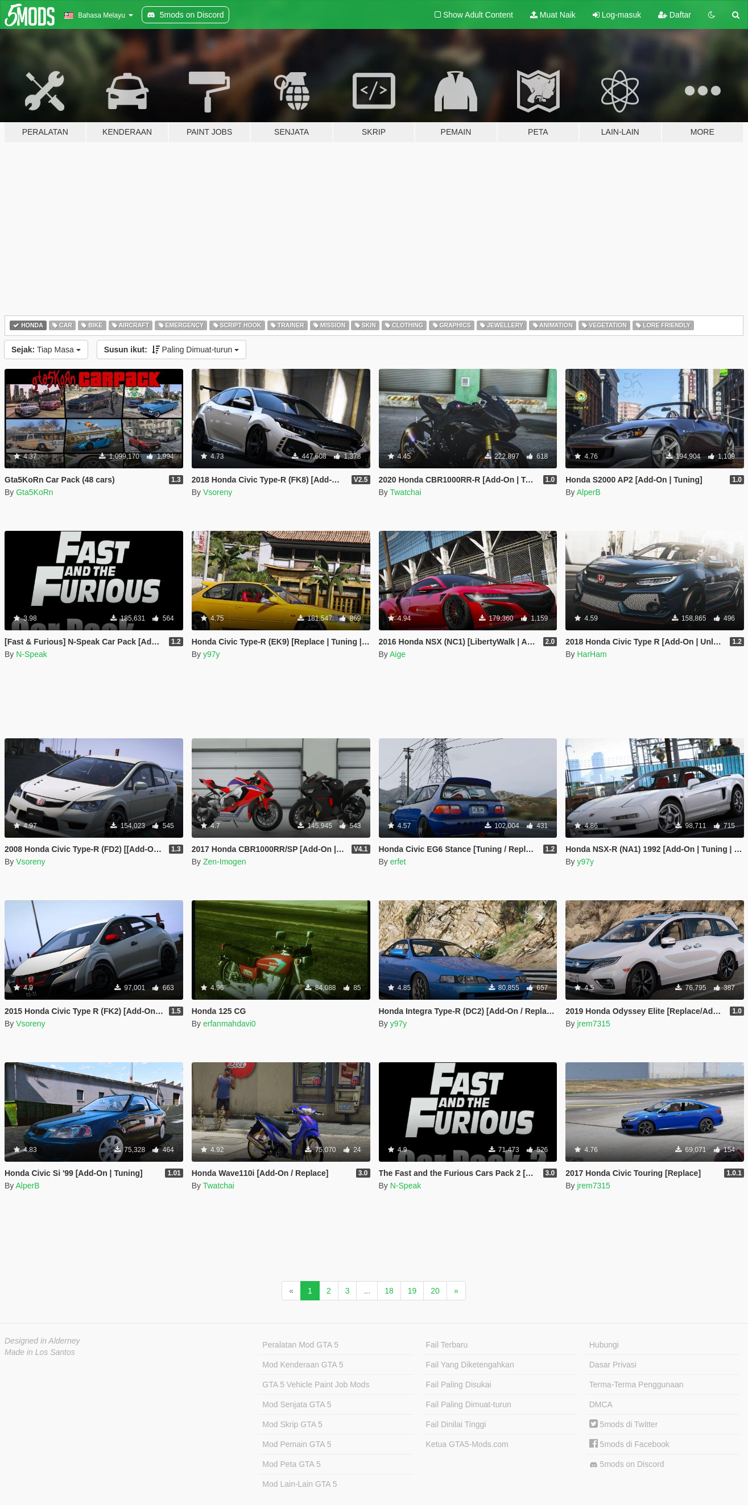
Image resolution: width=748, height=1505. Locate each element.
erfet (398, 861)
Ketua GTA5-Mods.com (467, 1444)
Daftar (674, 14)
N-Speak (31, 654)
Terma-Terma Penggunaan (636, 1384)
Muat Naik (553, 14)
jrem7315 (593, 1023)
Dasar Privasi (613, 1364)
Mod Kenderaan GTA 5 (302, 1364)
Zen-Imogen (224, 861)
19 (412, 1290)
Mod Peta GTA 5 (291, 1464)
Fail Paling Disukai (458, 1384)
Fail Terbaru (447, 1344)
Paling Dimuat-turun (171, 349)
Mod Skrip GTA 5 (292, 1424)
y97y (211, 654)
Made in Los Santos (40, 1352)
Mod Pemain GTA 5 (296, 1444)
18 (389, 1290)
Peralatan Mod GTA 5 (300, 1344)
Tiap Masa (46, 349)
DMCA (601, 1404)
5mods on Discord (626, 1464)
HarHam (591, 654)
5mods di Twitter (623, 1424)
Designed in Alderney (42, 1340)
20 (435, 1290)
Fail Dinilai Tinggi (456, 1424)
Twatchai (405, 492)
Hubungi (604, 1344)
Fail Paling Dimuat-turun (468, 1404)
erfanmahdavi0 (229, 1023)
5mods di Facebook (629, 1444)
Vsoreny (217, 492)
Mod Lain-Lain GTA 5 (299, 1484)
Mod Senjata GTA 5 (296, 1404)
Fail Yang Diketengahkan (470, 1364)
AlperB (589, 492)
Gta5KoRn (34, 492)
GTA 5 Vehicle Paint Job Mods (315, 1384)
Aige (398, 654)
